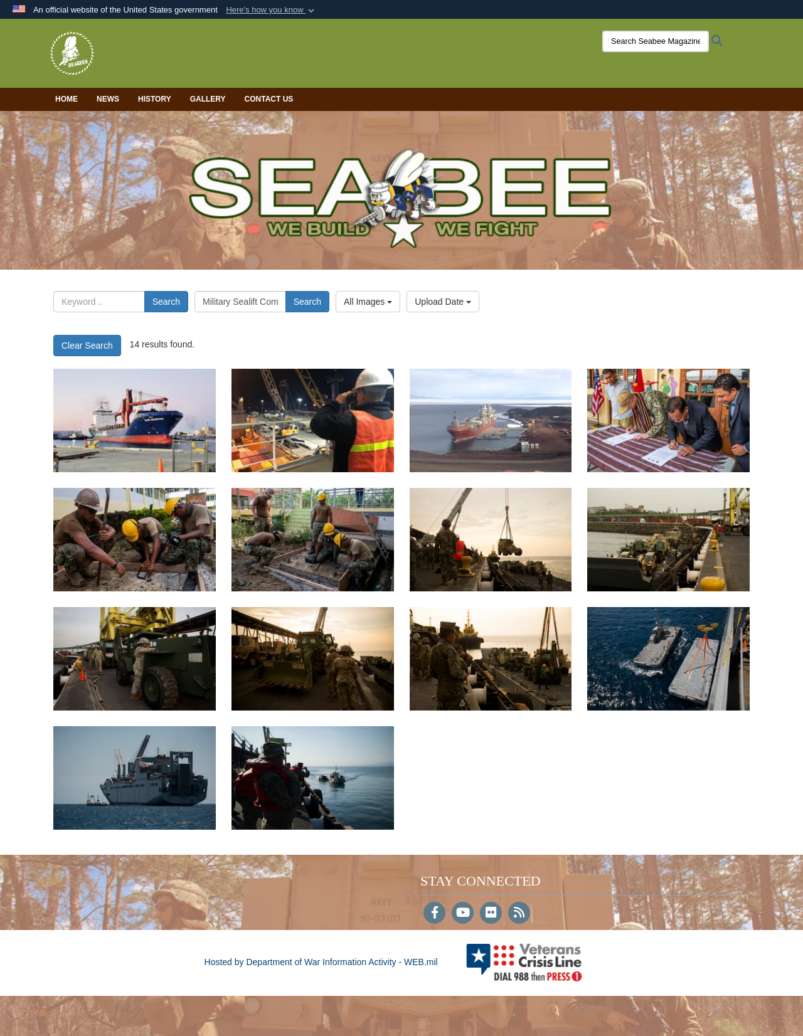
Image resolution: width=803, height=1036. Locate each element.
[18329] (491, 420)
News (108, 99)
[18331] (134, 420)
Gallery (208, 99)
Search (166, 302)
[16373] (668, 659)
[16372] (134, 778)
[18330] (312, 420)
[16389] (312, 659)
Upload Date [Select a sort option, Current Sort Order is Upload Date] (443, 302)
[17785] (312, 539)
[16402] (668, 539)
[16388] (491, 659)
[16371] (312, 778)
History (154, 99)
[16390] (134, 659)
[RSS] (519, 914)
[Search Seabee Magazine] (655, 41)
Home (66, 99)
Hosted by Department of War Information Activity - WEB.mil (321, 962)
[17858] (668, 420)
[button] (271, 10)
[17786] (134, 539)
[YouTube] (463, 914)
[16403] (491, 539)
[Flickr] (491, 914)
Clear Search (87, 346)
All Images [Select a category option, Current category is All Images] (368, 302)
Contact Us (269, 99)
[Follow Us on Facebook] (434, 914)
